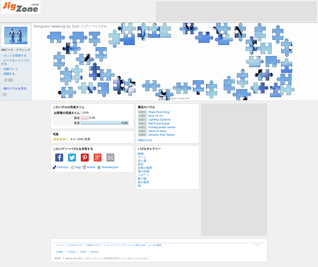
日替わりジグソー (95, 245)
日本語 (83, 251)
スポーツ (143, 175)
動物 (141, 153)
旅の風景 (143, 182)
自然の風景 (145, 167)
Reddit (91, 167)
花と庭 (142, 160)
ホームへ (60, 245)
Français (72, 251)
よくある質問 (155, 245)
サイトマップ (112, 245)
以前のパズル (145, 139)
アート (142, 157)
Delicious (62, 167)
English (59, 251)
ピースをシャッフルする (15, 62)
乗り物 (142, 178)
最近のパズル (146, 107)
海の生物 (143, 171)
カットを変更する (13, 55)
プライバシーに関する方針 (134, 245)
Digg (78, 167)
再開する (8, 73)
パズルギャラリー (149, 148)
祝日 (141, 164)
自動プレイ (9, 69)
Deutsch (94, 251)
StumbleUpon (110, 167)
